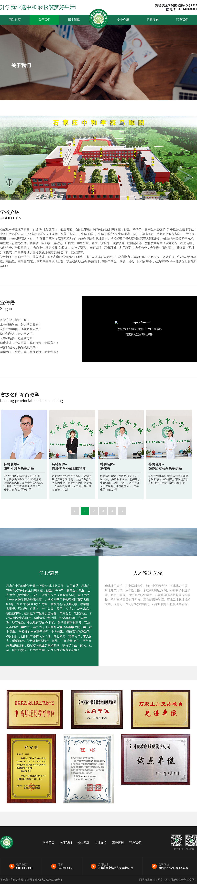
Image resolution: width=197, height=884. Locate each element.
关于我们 (44, 19)
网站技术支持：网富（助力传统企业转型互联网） (168, 879)
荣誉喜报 (118, 842)
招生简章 (74, 19)
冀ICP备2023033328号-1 (48, 879)
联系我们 (182, 19)
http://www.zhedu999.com (173, 867)
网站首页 (15, 19)
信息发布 (153, 19)
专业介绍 (123, 19)
